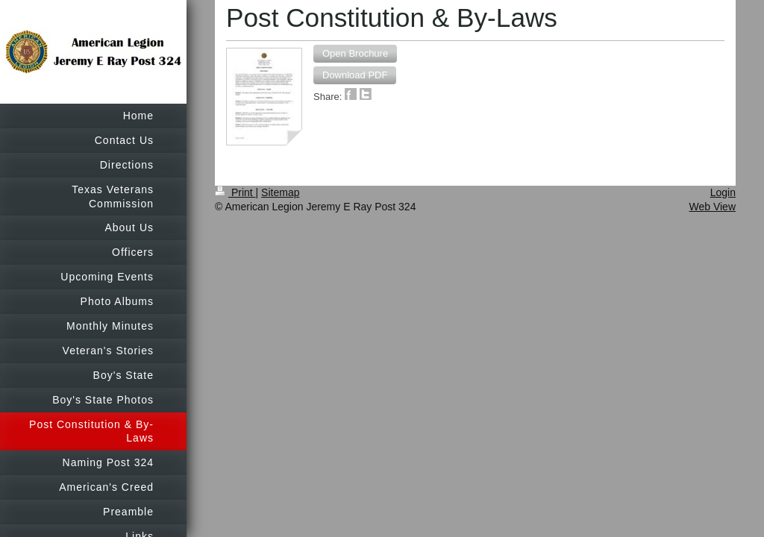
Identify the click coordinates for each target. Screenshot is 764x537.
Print (235, 192)
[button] (355, 54)
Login (723, 192)
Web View (712, 207)
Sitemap (280, 192)
